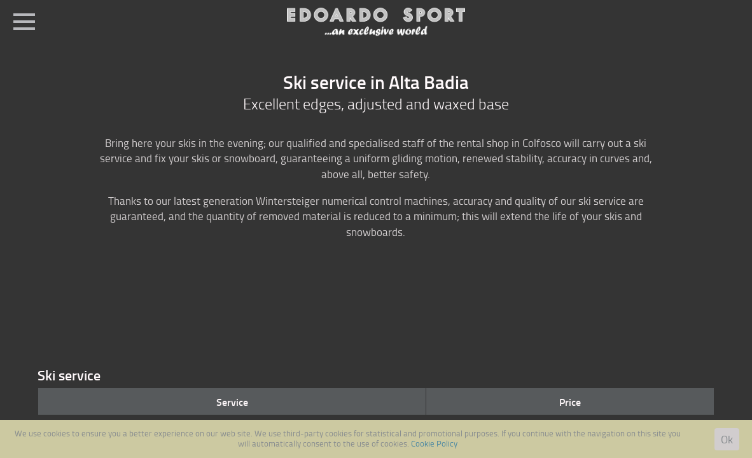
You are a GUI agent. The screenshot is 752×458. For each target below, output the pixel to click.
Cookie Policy (434, 443)
